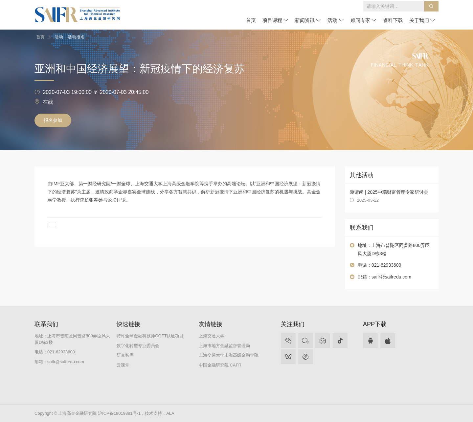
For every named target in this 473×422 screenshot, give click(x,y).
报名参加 (53, 120)
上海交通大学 (211, 335)
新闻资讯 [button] (308, 20)
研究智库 (125, 355)
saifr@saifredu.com (391, 276)
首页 (251, 20)
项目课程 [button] (275, 20)
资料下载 (393, 20)
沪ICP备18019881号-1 (119, 413)
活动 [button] (335, 20)
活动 (59, 36)
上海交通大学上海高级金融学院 (229, 355)
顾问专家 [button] (363, 20)
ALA (170, 413)
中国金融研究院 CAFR (220, 365)
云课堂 (123, 365)
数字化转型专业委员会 (138, 345)
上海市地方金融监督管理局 (224, 345)
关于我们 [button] (422, 20)
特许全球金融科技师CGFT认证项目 (150, 335)
